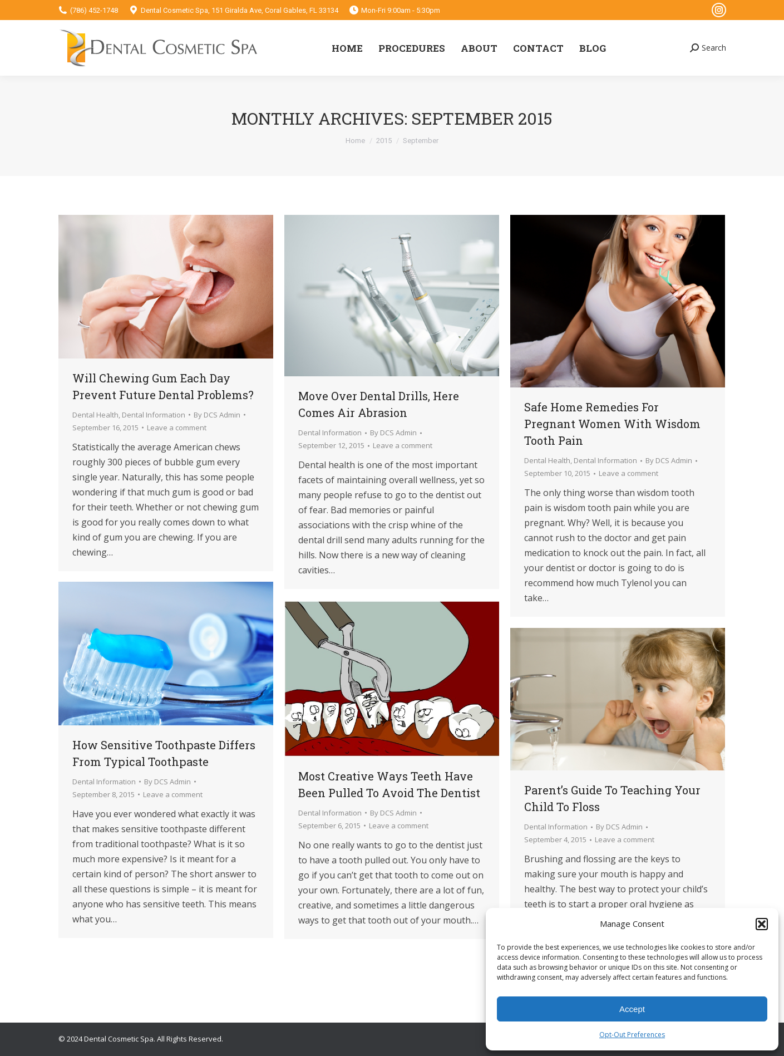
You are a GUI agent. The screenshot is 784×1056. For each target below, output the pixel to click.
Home (355, 140)
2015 (384, 140)
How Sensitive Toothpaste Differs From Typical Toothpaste (163, 753)
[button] (761, 924)
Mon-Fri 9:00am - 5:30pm (400, 10)
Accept (632, 1009)
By (217, 415)
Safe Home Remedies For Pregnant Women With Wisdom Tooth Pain (612, 424)
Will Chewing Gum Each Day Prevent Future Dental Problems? (163, 386)
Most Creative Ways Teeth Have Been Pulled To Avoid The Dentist (389, 784)
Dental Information (153, 415)
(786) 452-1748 (94, 10)
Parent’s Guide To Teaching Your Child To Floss (612, 798)
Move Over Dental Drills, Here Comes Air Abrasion (378, 404)
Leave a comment (176, 428)
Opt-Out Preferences (632, 1034)
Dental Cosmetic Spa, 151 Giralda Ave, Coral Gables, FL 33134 (239, 10)
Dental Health (95, 415)
